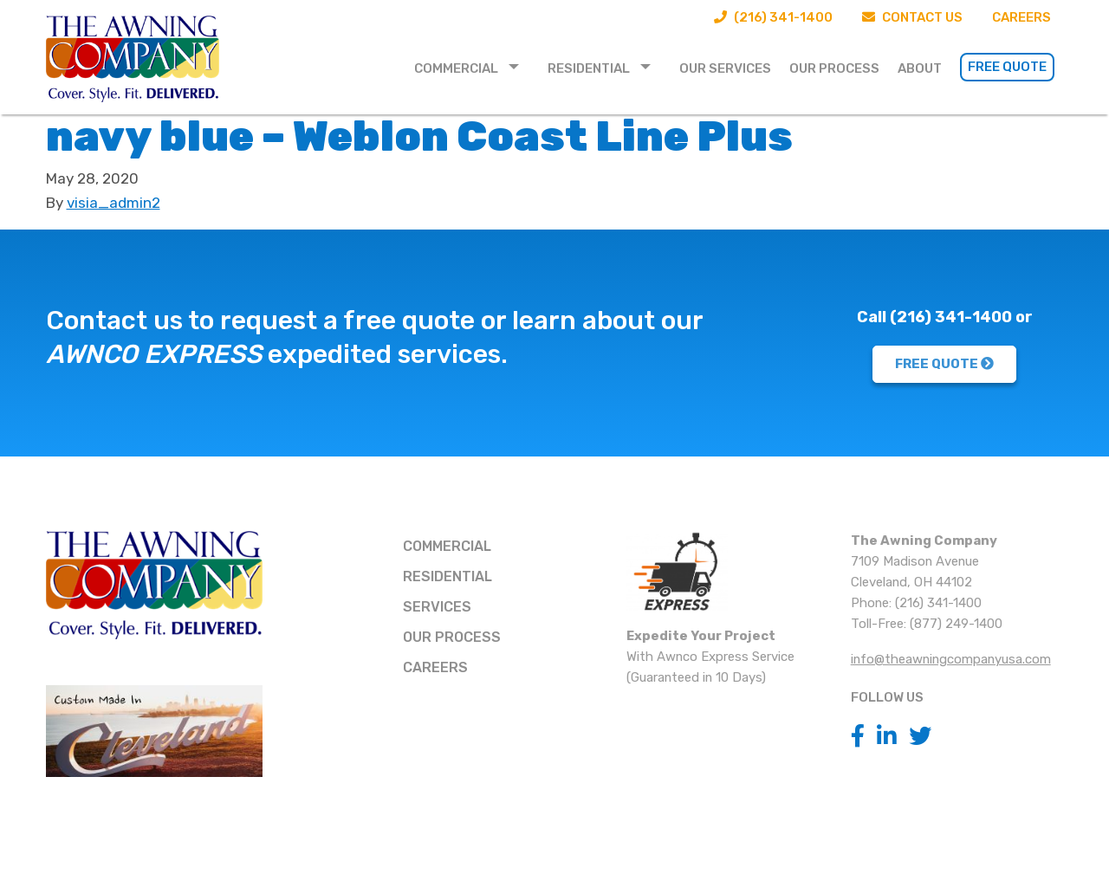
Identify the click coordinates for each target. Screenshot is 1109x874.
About (920, 68)
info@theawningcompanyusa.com (951, 659)
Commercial (456, 68)
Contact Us (912, 17)
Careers (1021, 17)
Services (437, 607)
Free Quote (1007, 66)
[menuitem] (472, 67)
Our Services (725, 68)
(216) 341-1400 (773, 17)
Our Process (834, 68)
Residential (589, 68)
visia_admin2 (113, 202)
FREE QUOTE (944, 364)
